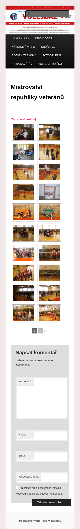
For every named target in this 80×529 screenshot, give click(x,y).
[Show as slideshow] (23, 119)
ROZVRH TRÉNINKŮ (24, 55)
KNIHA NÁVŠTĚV (22, 63)
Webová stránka (29, 476)
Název (22, 434)
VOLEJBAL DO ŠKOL (50, 63)
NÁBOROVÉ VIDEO (23, 46)
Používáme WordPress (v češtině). (40, 520)
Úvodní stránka (20, 38)
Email (22, 455)
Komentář (25, 381)
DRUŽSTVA (48, 46)
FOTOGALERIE (52, 55)
